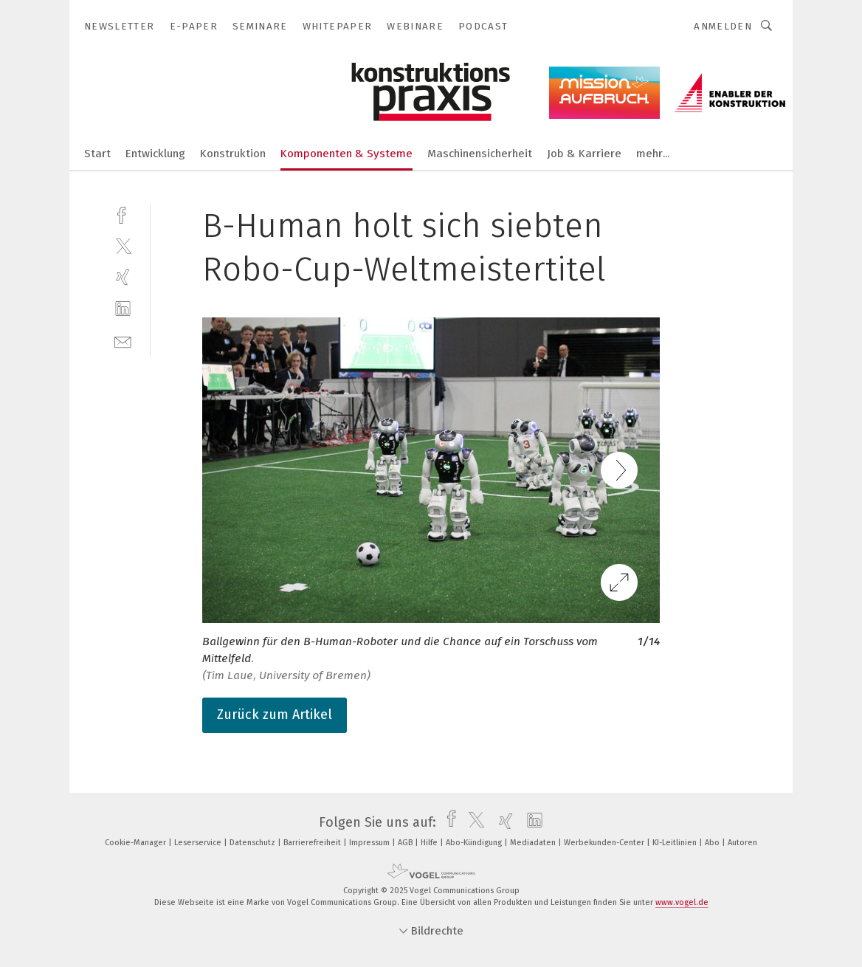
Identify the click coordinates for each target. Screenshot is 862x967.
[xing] (123, 277)
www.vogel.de (681, 902)
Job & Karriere (584, 153)
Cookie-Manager (136, 842)
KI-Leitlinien (675, 842)
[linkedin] (123, 309)
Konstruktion (233, 153)
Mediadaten (534, 842)
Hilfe (430, 842)
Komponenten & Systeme (346, 153)
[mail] (123, 340)
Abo (713, 842)
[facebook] (123, 213)
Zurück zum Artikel (274, 714)
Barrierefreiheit (313, 842)
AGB (406, 842)
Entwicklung (155, 153)
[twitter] (123, 245)
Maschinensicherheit (479, 153)
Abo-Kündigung (475, 842)
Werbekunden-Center (605, 842)
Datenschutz (253, 842)
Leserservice (199, 842)
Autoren (742, 842)
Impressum (370, 842)
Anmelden (723, 26)
